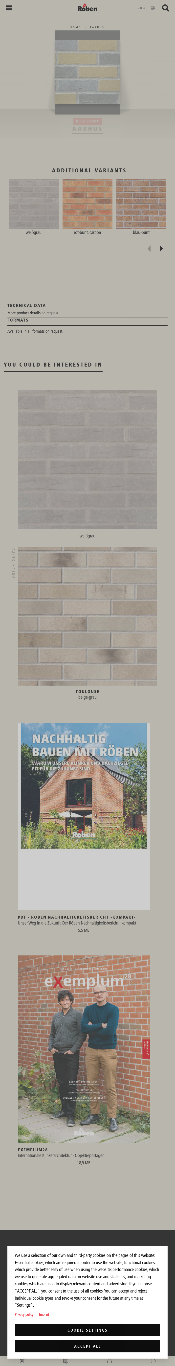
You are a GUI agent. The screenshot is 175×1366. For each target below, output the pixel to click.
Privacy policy (24, 1314)
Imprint (44, 1314)
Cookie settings (87, 1330)
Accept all (87, 1346)
